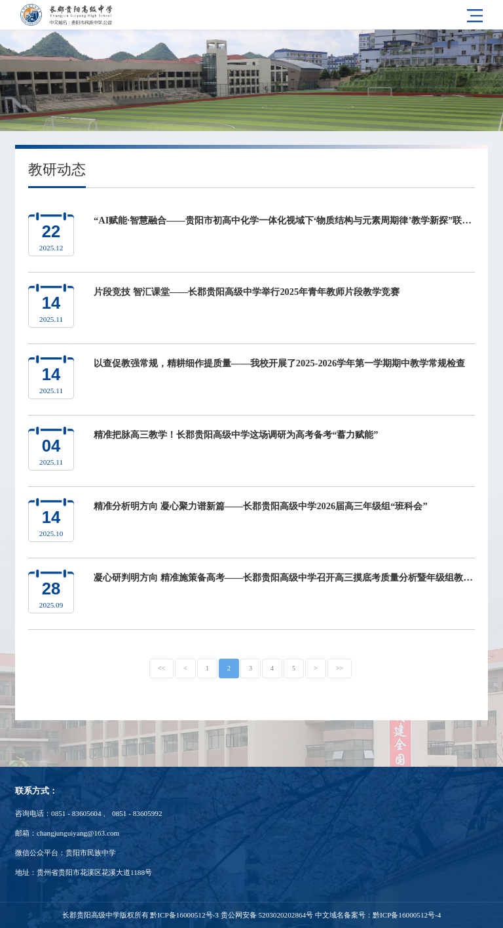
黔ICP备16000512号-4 (407, 915)
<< (161, 668)
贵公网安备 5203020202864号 (267, 915)
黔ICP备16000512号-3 (184, 915)
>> (339, 668)
